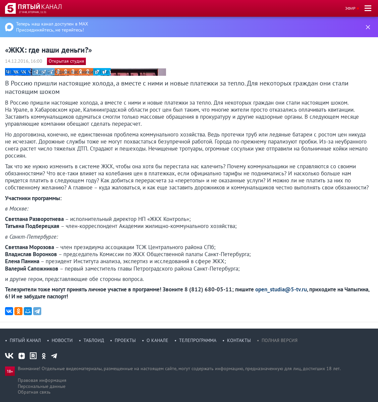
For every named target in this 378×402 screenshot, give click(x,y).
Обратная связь (34, 392)
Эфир (350, 8)
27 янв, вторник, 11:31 (32, 12)
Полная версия (280, 340)
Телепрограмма (197, 340)
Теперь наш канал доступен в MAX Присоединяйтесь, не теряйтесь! (52, 27)
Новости (62, 340)
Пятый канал (25, 340)
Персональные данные (41, 386)
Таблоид (94, 340)
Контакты (239, 340)
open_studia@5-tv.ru (281, 289)
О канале (157, 340)
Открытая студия (66, 61)
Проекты (125, 340)
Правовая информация (42, 380)
